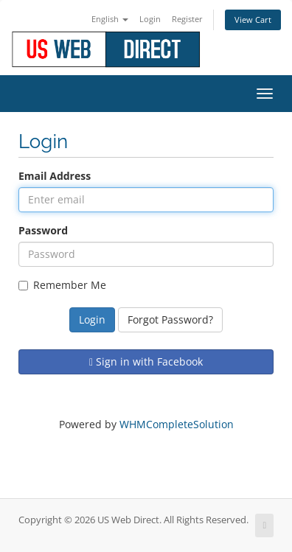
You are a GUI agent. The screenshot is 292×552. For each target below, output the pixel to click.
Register (187, 18)
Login (150, 18)
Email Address (54, 176)
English (109, 18)
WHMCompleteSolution (176, 424)
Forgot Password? (170, 319)
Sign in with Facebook (146, 361)
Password (43, 230)
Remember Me (62, 285)
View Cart (252, 19)
